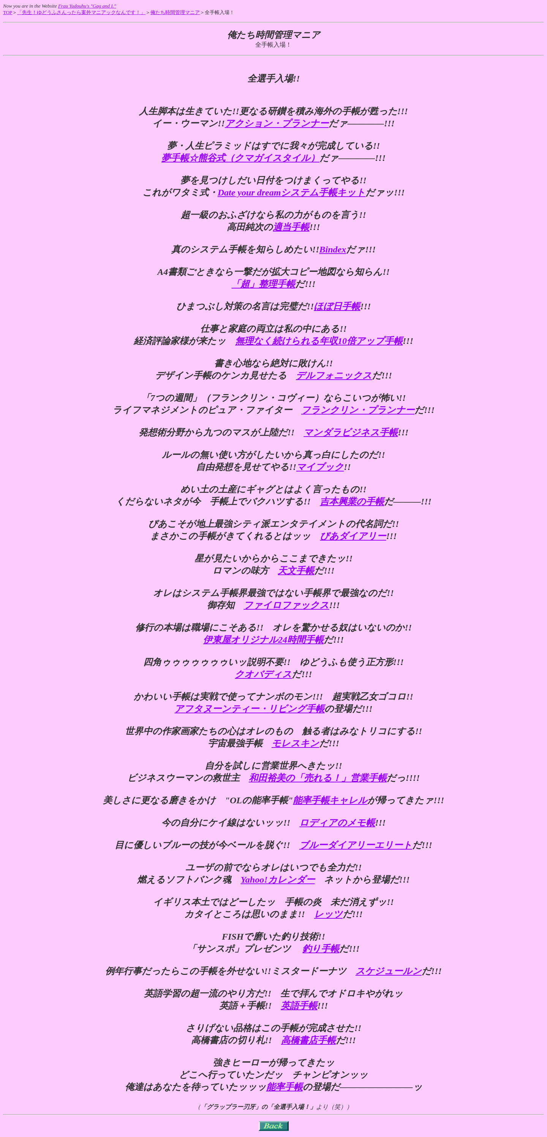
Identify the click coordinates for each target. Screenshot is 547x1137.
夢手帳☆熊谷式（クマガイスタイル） (240, 158)
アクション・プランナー (277, 123)
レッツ (328, 914)
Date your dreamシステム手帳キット (292, 192)
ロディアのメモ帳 (337, 823)
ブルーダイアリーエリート (355, 845)
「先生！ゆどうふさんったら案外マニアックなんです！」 (81, 12)
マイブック (320, 467)
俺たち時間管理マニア (175, 12)
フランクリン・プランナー (357, 410)
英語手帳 (299, 1006)
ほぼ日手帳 (337, 306)
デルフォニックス (334, 375)
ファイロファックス (286, 605)
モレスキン (295, 743)
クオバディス (263, 674)
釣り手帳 (320, 949)
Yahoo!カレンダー (277, 880)
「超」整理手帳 (263, 284)
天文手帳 (296, 571)
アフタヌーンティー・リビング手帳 (249, 709)
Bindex (332, 249)
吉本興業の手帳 (352, 501)
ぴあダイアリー (353, 536)
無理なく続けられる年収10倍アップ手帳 (319, 341)
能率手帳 (284, 1087)
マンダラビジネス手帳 (351, 432)
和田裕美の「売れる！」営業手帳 (318, 778)
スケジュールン (389, 971)
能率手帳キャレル (330, 800)
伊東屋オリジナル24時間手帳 (263, 640)
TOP (7, 12)
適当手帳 (291, 227)
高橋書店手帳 (308, 1040)
